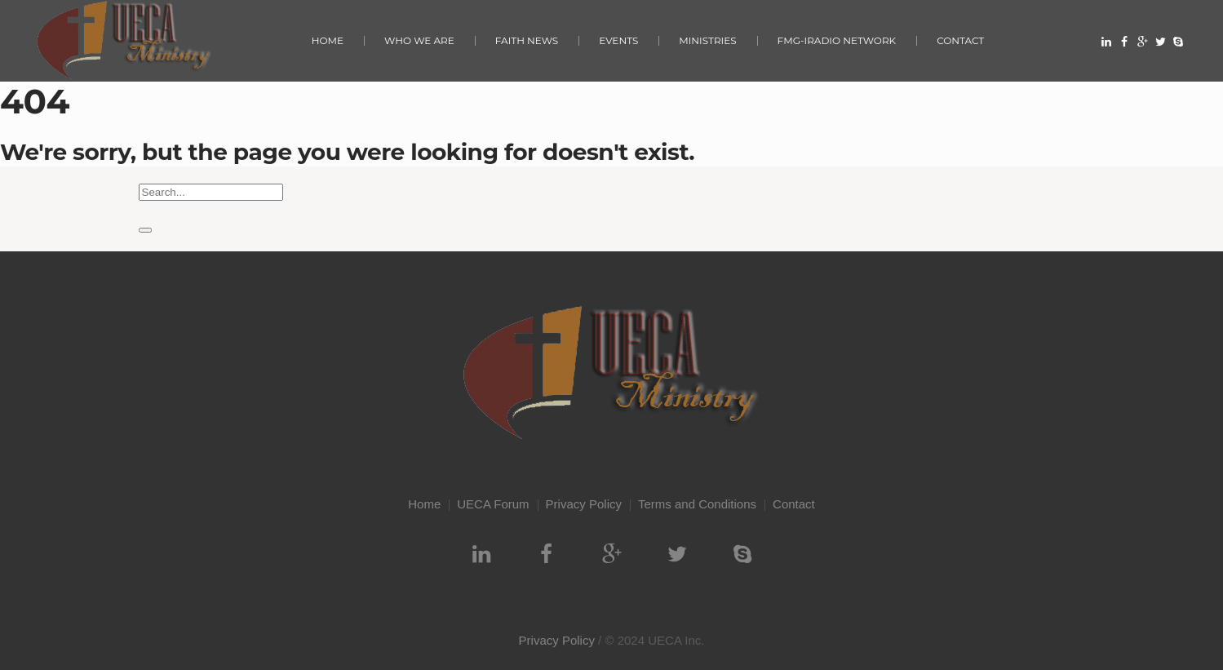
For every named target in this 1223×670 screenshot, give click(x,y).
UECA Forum (493, 504)
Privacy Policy (584, 504)
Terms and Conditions (697, 504)
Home (424, 504)
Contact (794, 504)
